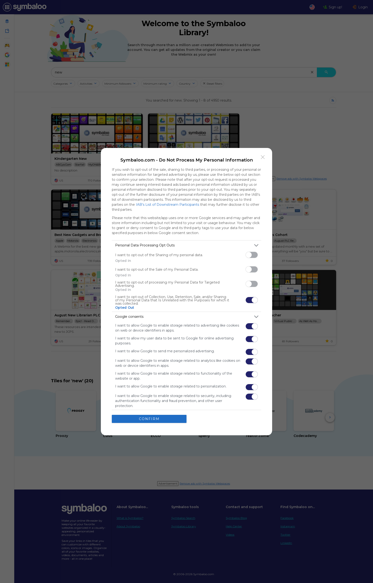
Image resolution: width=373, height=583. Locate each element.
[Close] (262, 157)
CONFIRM (149, 419)
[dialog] (186, 291)
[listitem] (186, 245)
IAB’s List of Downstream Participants (167, 204)
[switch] (251, 255)
